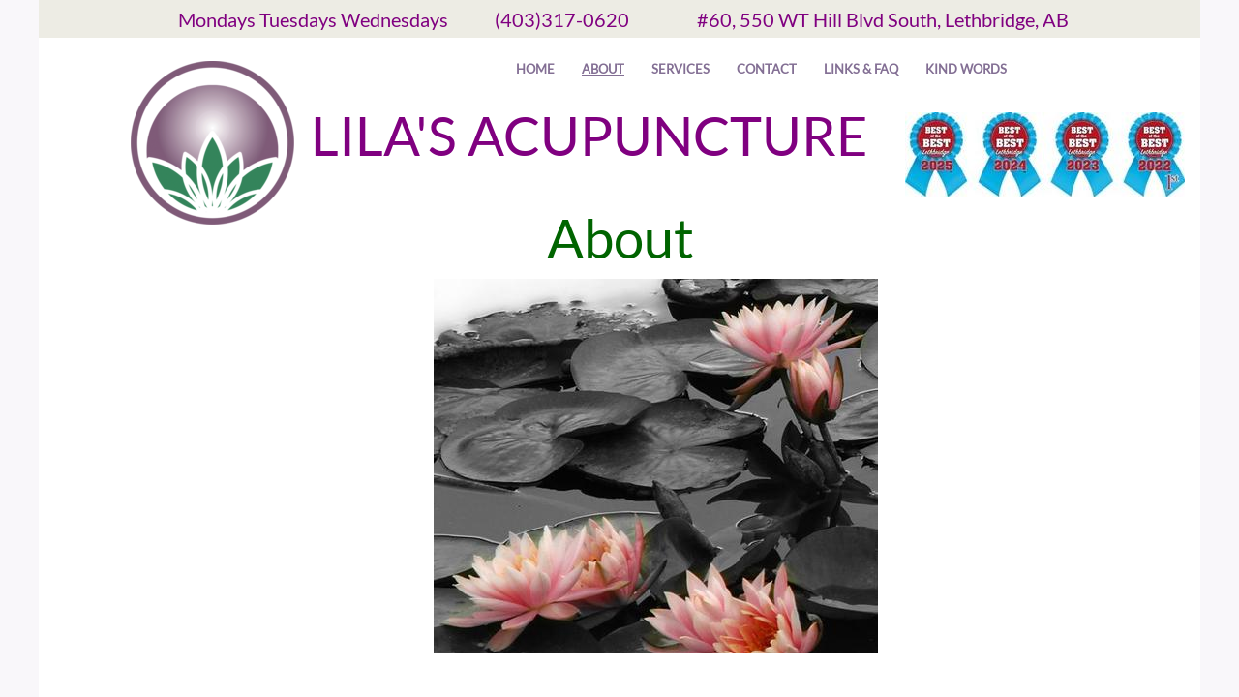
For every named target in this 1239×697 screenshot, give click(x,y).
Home (535, 68)
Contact (767, 68)
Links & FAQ (861, 68)
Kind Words (966, 68)
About (603, 68)
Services (680, 68)
